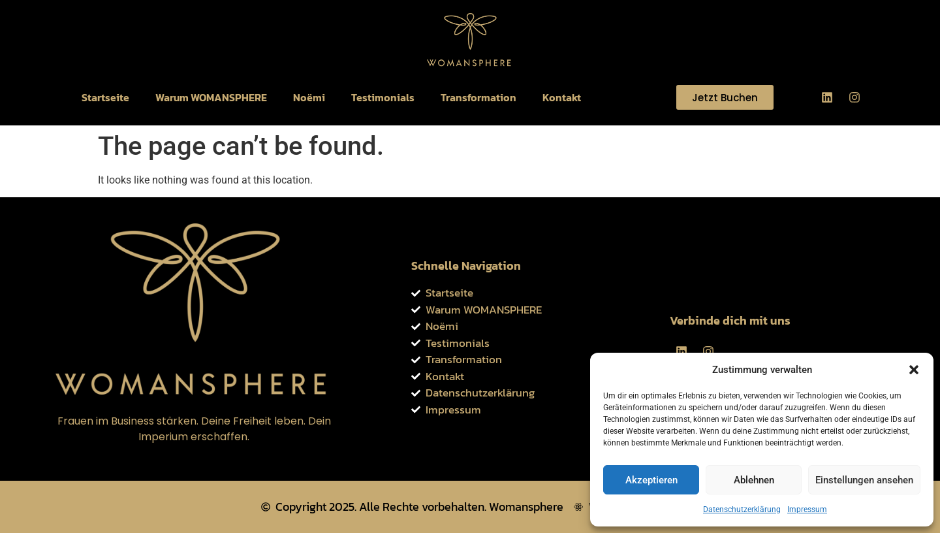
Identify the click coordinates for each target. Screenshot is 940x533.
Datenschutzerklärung (742, 509)
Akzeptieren (651, 480)
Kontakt (561, 97)
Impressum (807, 509)
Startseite (105, 97)
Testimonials (383, 97)
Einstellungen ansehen (864, 480)
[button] (913, 369)
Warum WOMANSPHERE (211, 97)
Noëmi (309, 97)
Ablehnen (754, 480)
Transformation (478, 97)
